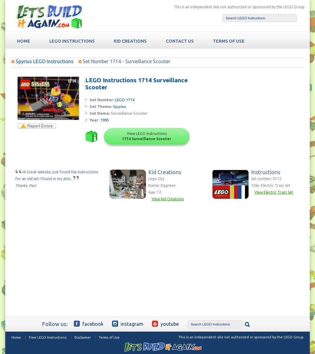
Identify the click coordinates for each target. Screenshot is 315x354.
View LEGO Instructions (146, 136)
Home (16, 337)
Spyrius (119, 106)
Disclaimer (82, 337)
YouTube (165, 324)
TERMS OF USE (229, 41)
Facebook (88, 324)
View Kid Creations (168, 199)
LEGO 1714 (124, 100)
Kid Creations (130, 41)
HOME (23, 41)
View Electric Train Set (273, 192)
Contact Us (180, 41)
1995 (104, 120)
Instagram (127, 324)
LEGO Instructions (72, 41)
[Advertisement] (256, 115)
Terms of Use (109, 337)
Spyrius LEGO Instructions (45, 61)
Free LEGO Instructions (47, 337)
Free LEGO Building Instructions (48, 16)
